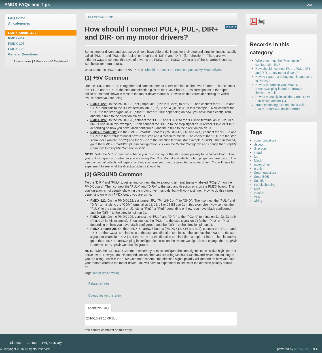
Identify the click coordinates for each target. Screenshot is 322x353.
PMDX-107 (16, 43)
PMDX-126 (16, 49)
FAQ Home (16, 18)
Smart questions (265, 172)
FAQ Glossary (52, 343)
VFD (257, 197)
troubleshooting (264, 184)
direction (260, 148)
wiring (115, 273)
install (258, 152)
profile (258, 168)
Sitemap (15, 343)
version (259, 192)
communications (265, 140)
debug (258, 144)
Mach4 (258, 160)
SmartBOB (261, 176)
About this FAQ (98, 308)
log (256, 156)
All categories (19, 23)
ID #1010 (231, 27)
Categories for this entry (105, 295)
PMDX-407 (16, 38)
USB (257, 188)
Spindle (259, 180)
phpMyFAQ (302, 349)
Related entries (98, 283)
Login (310, 4)
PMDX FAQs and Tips (27, 4)
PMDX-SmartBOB (22, 33)
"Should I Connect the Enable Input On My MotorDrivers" (183, 70)
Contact (31, 343)
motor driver (101, 273)
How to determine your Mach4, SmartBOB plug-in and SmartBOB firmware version (279, 89)
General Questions (23, 54)
